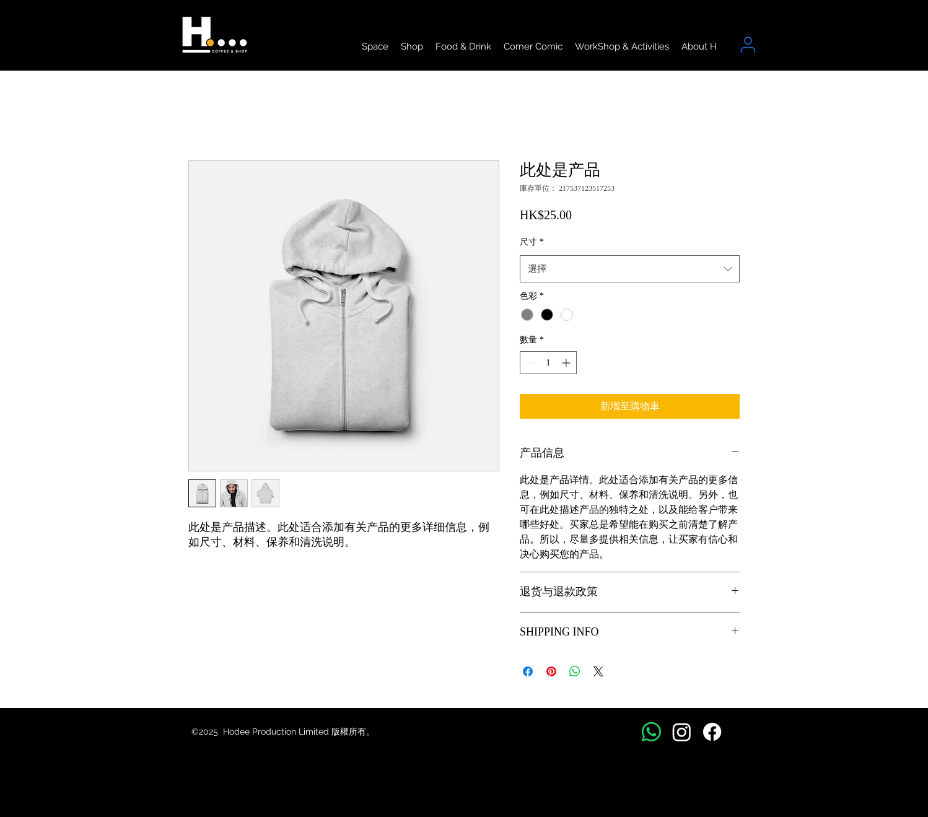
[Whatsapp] (651, 732)
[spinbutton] (548, 363)
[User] (747, 45)
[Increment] (567, 363)
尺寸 (532, 242)
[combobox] (630, 268)
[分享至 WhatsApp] (574, 671)
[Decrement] (529, 363)
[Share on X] (598, 671)
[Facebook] (712, 732)
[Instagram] (682, 732)
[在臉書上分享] (527, 671)
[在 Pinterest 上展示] (551, 671)
